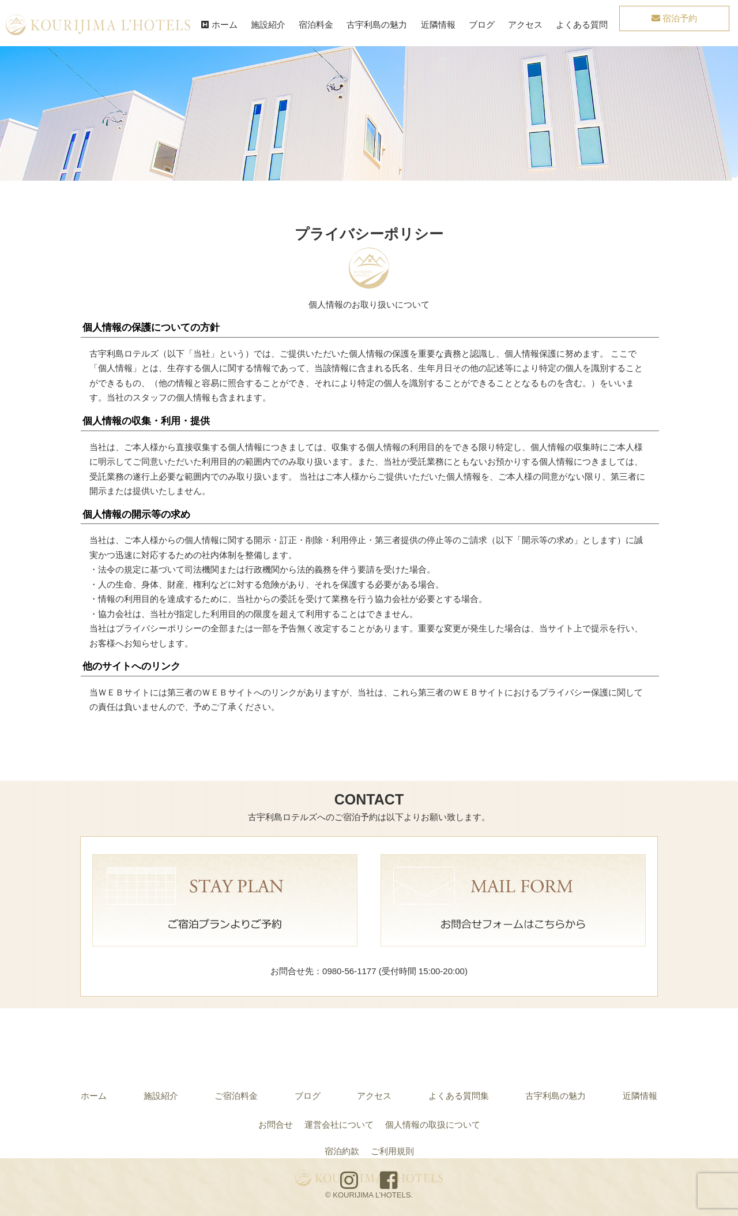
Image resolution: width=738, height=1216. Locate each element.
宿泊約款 (342, 1151)
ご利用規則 (392, 1151)
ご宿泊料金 (236, 1096)
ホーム (219, 24)
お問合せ (275, 1124)
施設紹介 (268, 24)
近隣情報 (438, 24)
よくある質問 (582, 24)
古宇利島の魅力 (377, 24)
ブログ (482, 24)
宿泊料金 (316, 24)
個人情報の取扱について (432, 1124)
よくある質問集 (458, 1096)
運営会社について (339, 1124)
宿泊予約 (674, 18)
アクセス (525, 24)
